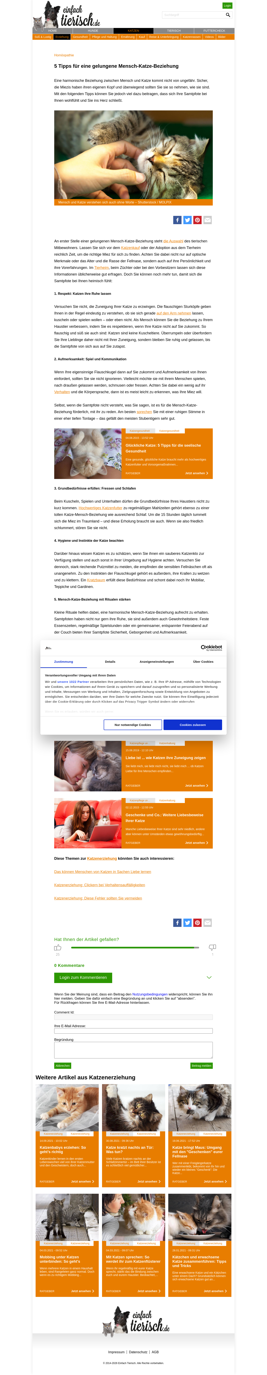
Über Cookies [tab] (203, 661)
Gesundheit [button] (80, 37)
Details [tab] (110, 661)
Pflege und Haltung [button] (104, 37)
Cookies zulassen (193, 725)
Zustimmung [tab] (63, 661)
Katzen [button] (133, 30)
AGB (155, 1352)
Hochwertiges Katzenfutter (100, 508)
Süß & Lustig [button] (43, 37)
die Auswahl (173, 241)
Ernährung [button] (128, 37)
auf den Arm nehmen (173, 313)
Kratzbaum (96, 580)
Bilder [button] (222, 37)
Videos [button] (209, 37)
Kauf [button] (142, 37)
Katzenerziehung (102, 858)
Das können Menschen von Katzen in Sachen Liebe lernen (102, 872)
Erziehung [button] (62, 37)
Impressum (116, 1352)
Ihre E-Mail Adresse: (70, 1026)
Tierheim (101, 268)
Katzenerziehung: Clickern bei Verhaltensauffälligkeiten (99, 885)
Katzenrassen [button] (192, 37)
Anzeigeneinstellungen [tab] (157, 661)
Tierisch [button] (174, 30)
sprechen (144, 412)
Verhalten (62, 392)
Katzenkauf (130, 248)
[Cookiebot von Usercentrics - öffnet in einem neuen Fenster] (204, 648)
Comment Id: (64, 1012)
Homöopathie (64, 55)
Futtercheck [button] (214, 30)
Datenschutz (138, 1352)
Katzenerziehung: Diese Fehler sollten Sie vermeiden (98, 898)
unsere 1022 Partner (73, 681)
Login (227, 5)
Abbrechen (63, 1065)
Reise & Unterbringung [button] (164, 37)
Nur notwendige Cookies (133, 725)
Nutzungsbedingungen (150, 994)
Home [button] (52, 30)
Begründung (63, 1040)
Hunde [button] (93, 30)
